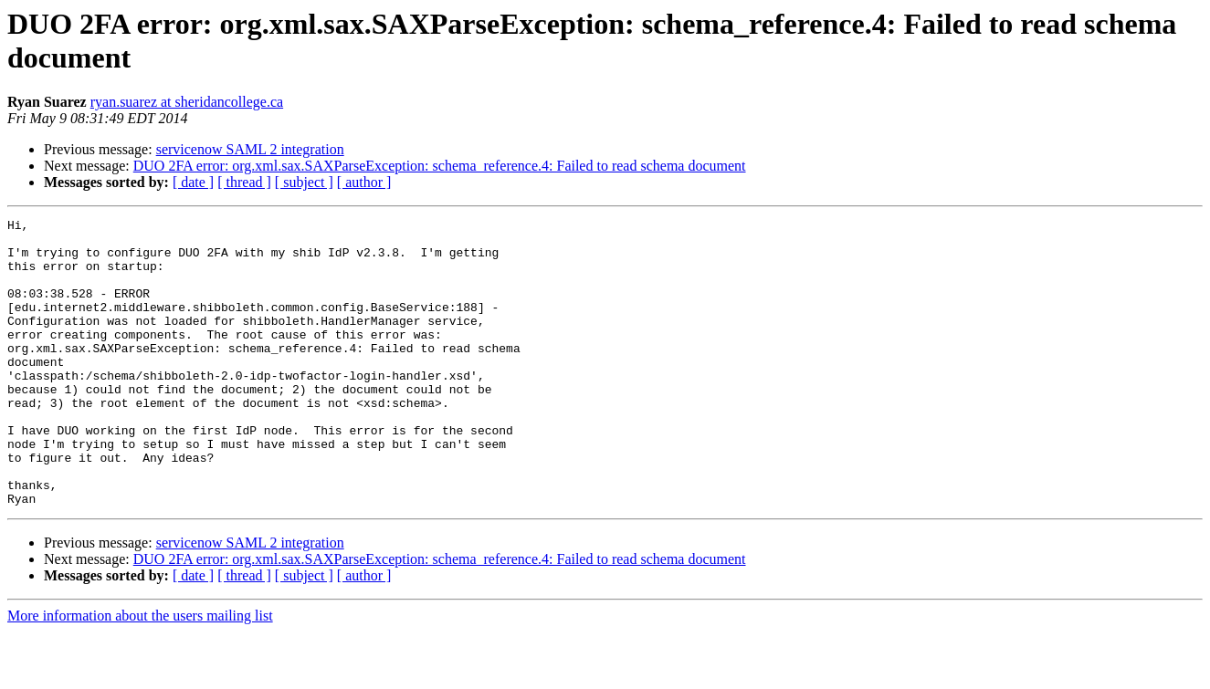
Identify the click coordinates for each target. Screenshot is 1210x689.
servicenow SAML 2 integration (250, 149)
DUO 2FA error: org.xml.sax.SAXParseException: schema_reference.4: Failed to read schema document (439, 165)
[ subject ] (304, 182)
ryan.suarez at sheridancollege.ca (186, 102)
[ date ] (193, 182)
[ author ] (364, 182)
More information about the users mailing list (140, 673)
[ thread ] (244, 182)
